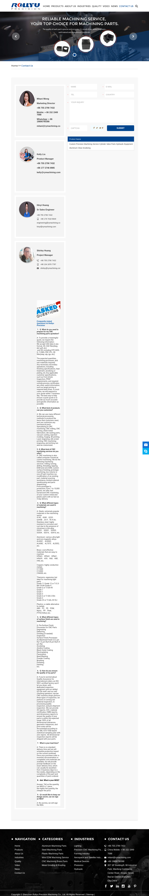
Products (57, 6)
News (114, 6)
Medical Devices (81, 861)
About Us (70, 6)
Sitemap (90, 894)
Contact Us (126, 6)
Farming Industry (82, 854)
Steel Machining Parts (52, 850)
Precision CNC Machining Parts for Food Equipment (98, 850)
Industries (84, 6)
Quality (96, 6)
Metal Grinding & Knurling (53, 865)
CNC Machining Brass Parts (55, 861)
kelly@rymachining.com (49, 172)
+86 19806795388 (116, 861)
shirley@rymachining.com (50, 268)
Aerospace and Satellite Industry (89, 857)
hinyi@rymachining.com (46, 227)
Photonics (78, 865)
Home (46, 6)
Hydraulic (78, 869)
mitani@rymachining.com (49, 126)
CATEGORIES (52, 839)
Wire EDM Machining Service (55, 857)
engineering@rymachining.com (49, 223)
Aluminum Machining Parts (54, 846)
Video (106, 6)
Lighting (77, 846)
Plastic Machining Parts (52, 854)
